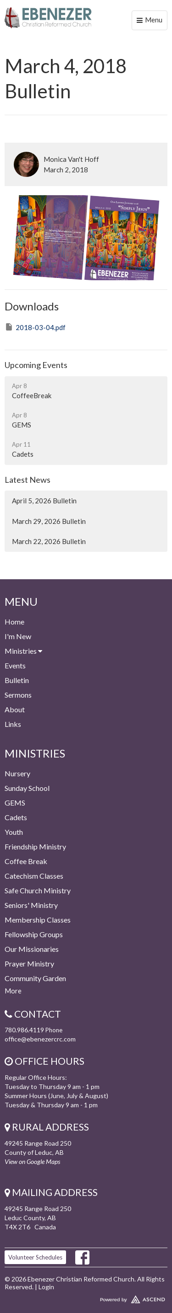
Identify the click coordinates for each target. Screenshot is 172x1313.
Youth (14, 831)
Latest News (27, 480)
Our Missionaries (32, 949)
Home (14, 621)
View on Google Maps (32, 1161)
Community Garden (35, 978)
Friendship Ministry (35, 846)
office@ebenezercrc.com (40, 1039)
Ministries (23, 650)
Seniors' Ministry (31, 905)
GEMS (15, 802)
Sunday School (27, 788)
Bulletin (17, 680)
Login (46, 1287)
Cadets (16, 817)
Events (15, 665)
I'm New (18, 636)
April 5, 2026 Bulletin (44, 500)
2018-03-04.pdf (35, 326)
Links (13, 724)
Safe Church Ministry (38, 890)
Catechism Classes (34, 875)
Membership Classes (38, 919)
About (15, 709)
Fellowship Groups (34, 934)
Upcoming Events (36, 365)
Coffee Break (26, 861)
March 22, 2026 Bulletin (49, 541)
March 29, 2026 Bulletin (49, 521)
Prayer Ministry (29, 963)
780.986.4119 (24, 1030)
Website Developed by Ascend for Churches (86, 1297)
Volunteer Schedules (35, 1257)
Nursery (17, 773)
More (13, 991)
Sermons (18, 694)
